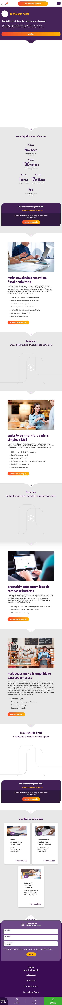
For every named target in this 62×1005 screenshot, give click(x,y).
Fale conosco (31, 975)
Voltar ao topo (31, 919)
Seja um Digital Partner (31, 992)
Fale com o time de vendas (33, 3)
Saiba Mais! (31, 34)
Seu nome (7, 930)
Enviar (31, 954)
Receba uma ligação (31, 222)
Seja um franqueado (31, 986)
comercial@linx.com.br (31, 970)
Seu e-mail (7, 936)
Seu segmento (8, 943)
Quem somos (31, 980)
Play (31, 367)
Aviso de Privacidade (45, 949)
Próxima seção (31, 42)
